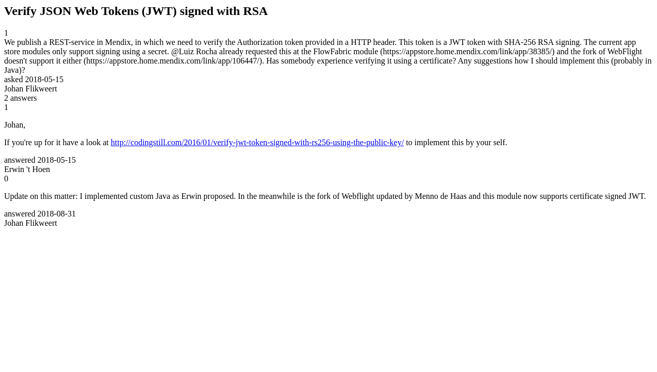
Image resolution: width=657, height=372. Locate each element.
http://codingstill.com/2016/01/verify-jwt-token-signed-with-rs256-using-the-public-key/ (257, 142)
